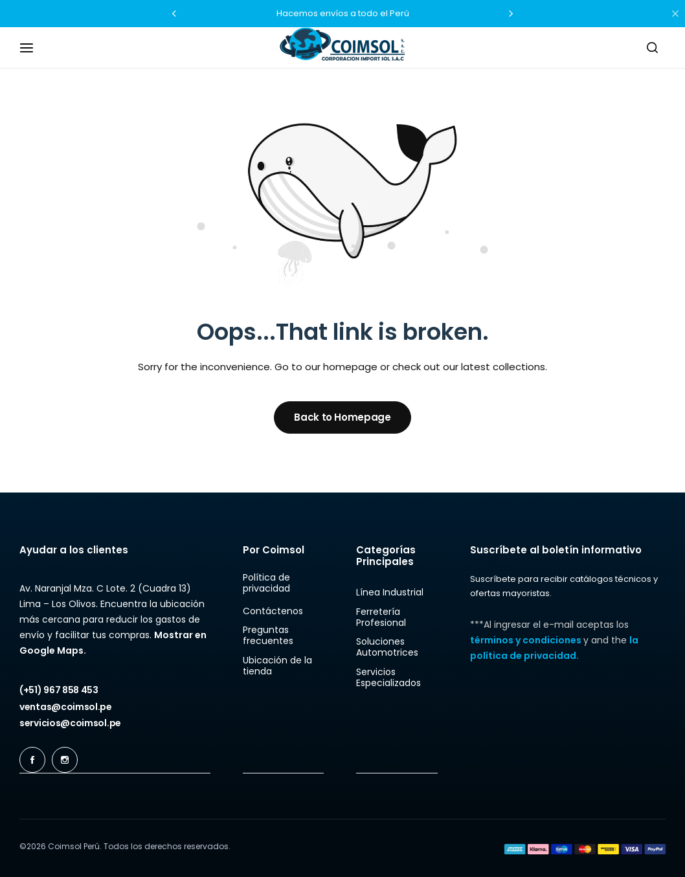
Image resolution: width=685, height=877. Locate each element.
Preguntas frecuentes (268, 636)
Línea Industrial (389, 592)
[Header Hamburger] (33, 47)
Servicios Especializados (388, 678)
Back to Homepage (342, 417)
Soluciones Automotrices (387, 647)
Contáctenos (273, 611)
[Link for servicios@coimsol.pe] (70, 722)
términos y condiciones (526, 640)
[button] (174, 13)
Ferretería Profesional (381, 617)
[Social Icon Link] (32, 760)
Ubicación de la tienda (277, 666)
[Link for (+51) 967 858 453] (58, 689)
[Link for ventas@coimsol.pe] (65, 706)
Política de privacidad (266, 583)
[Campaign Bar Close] (675, 13)
